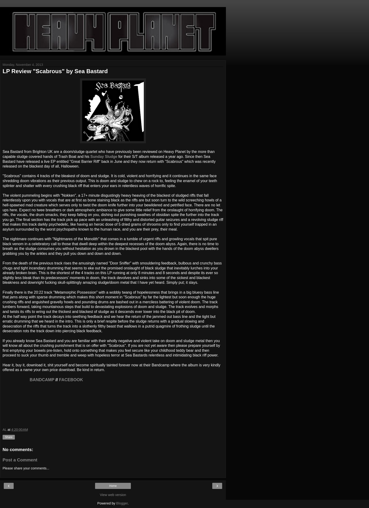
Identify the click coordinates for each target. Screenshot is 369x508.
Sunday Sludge (103, 157)
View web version (113, 495)
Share (8, 437)
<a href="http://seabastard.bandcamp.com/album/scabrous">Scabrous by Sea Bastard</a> (113, 406)
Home (113, 486)
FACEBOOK (71, 379)
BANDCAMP (28, 379)
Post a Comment (20, 459)
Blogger (122, 503)
